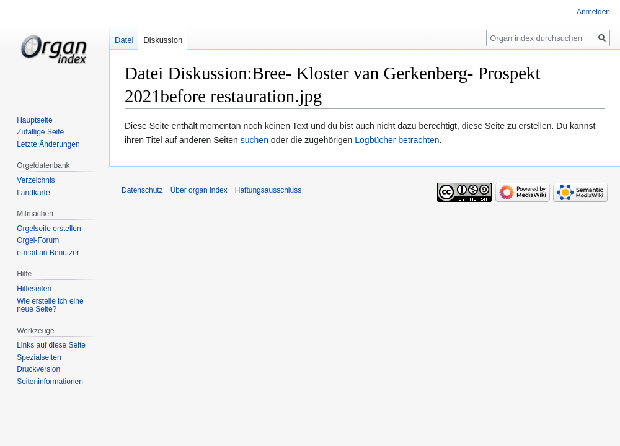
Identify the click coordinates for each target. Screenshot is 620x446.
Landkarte (33, 192)
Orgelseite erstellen (49, 228)
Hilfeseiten (34, 288)
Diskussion (162, 40)
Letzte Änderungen (48, 144)
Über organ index (199, 190)
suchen (254, 140)
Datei (124, 40)
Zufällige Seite (40, 132)
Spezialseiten (39, 357)
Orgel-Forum (38, 240)
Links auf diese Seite (51, 345)
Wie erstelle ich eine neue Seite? (50, 305)
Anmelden (593, 11)
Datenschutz (142, 190)
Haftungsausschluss (268, 190)
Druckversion (38, 369)
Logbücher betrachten (397, 140)
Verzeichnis (36, 180)
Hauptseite (34, 120)
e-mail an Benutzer (48, 252)
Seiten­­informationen (50, 381)
